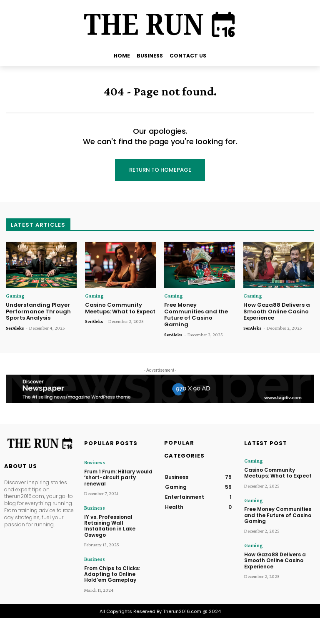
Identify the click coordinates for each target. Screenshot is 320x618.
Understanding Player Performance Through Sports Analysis (38, 311)
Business (94, 462)
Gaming (14, 295)
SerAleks (15, 328)
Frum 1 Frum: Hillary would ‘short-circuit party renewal (118, 477)
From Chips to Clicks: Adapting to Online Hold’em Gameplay (112, 573)
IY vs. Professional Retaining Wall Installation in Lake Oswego (109, 525)
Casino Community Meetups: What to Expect (120, 308)
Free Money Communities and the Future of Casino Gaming (196, 314)
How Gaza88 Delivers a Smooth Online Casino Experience (276, 311)
